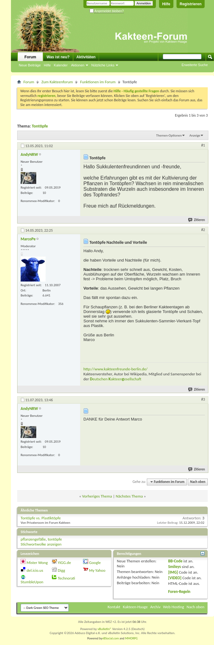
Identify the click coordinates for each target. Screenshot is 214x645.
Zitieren (197, 220)
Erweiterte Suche (195, 65)
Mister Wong (37, 562)
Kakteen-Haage (135, 606)
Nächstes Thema (129, 496)
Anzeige (194, 135)
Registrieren (191, 4)
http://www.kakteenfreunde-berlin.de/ (115, 369)
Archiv (155, 606)
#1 (203, 145)
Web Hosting (173, 606)
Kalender (60, 65)
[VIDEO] (175, 577)
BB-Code (175, 561)
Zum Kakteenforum (57, 81)
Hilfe (166, 4)
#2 (203, 230)
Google (95, 562)
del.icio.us (35, 570)
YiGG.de (64, 562)
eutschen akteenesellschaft (115, 379)
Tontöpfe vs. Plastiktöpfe (41, 518)
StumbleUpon (32, 582)
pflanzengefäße (33, 539)
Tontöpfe (40, 126)
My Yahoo (97, 570)
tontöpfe (55, 539)
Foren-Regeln (179, 591)
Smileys (174, 566)
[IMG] (173, 572)
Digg (61, 570)
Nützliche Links (102, 65)
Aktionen (77, 65)
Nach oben (197, 482)
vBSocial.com (111, 638)
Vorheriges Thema (97, 496)
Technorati (66, 578)
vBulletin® (104, 629)
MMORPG (131, 638)
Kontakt (114, 606)
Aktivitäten (86, 57)
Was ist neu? (58, 57)
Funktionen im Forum (97, 81)
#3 (203, 399)
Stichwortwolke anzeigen (41, 544)
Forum (30, 57)
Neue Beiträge (30, 65)
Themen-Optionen (169, 135)
